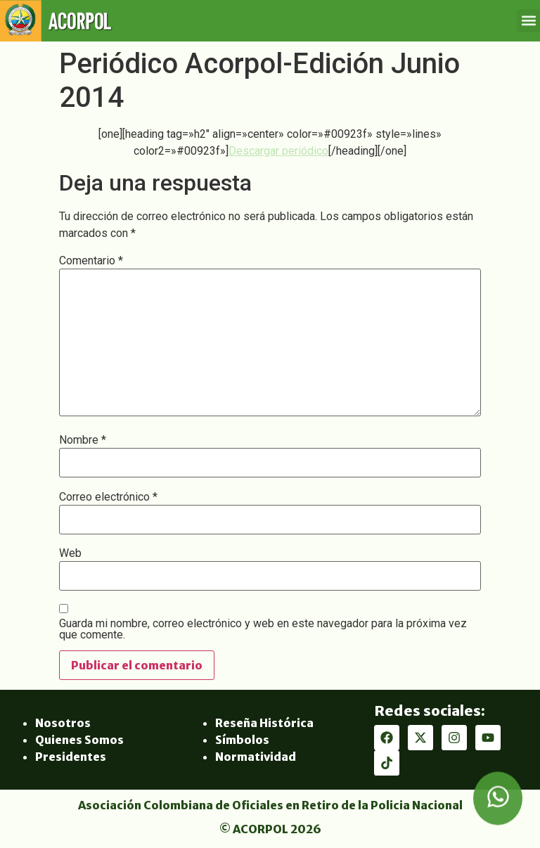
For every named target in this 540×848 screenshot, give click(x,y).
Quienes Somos (79, 740)
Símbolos (242, 740)
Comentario (91, 260)
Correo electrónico (108, 497)
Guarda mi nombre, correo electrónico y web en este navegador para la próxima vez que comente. (263, 629)
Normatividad (255, 757)
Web (70, 553)
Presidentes (70, 757)
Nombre (82, 440)
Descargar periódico (278, 151)
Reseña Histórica (264, 723)
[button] (528, 20)
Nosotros (63, 723)
